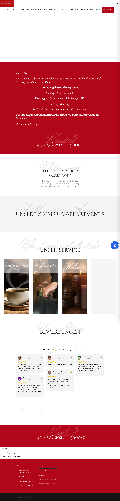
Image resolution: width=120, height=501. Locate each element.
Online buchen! (108, 10)
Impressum (42, 475)
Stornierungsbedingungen (48, 466)
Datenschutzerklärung (48, 479)
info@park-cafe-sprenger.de (27, 481)
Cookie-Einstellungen (47, 484)
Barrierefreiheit (45, 471)
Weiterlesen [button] (22, 394)
